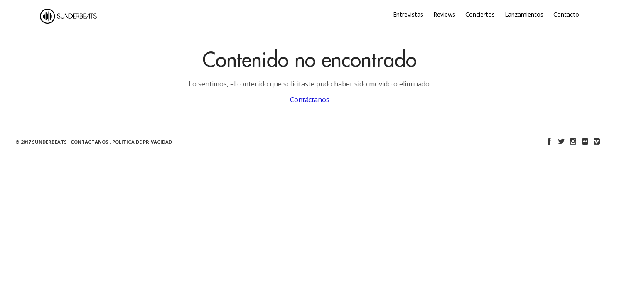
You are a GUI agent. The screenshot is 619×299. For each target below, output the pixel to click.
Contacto (566, 14)
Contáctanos (309, 99)
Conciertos (480, 14)
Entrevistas (408, 14)
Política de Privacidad (142, 142)
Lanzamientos (524, 14)
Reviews (444, 14)
